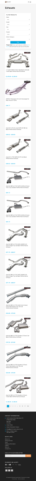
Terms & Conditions (21, 478)
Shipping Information (10, 444)
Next (28, 406)
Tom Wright (27, 477)
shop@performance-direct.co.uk (15, 429)
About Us (7, 439)
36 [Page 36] (22, 406)
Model (7, 22)
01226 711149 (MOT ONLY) (13, 427)
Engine (8, 32)
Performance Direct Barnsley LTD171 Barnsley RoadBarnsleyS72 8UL (15, 421)
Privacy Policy (14, 478)
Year (7, 27)
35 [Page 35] (19, 406)
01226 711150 (10, 425)
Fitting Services (9, 440)
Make (7, 17)
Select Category (10, 37)
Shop (6, 442)
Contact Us (7, 448)
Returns (7, 447)
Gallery (7, 445)
